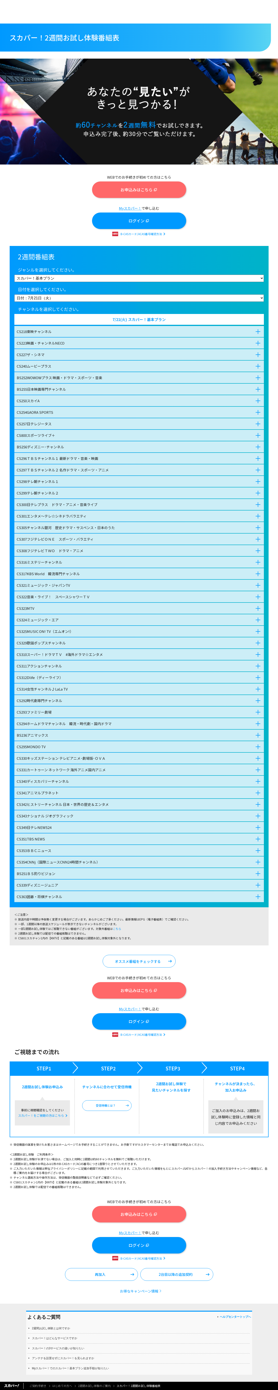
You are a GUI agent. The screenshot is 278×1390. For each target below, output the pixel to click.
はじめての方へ (62, 1386)
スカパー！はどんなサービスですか (54, 1338)
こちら (117, 929)
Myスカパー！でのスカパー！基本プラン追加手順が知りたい (70, 1368)
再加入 (100, 1274)
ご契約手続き (37, 1386)
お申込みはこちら (137, 190)
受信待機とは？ (106, 1105)
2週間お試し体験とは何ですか (51, 1328)
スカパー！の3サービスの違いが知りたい (58, 1348)
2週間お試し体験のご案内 (94, 1386)
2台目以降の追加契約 (176, 1274)
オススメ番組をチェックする (138, 961)
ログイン (137, 221)
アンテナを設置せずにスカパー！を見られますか (63, 1358)
